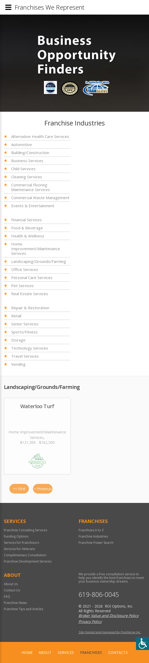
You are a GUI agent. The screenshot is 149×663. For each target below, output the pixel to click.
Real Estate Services (29, 293)
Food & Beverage (27, 227)
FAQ (7, 596)
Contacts (118, 652)
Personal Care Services (32, 277)
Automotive (21, 144)
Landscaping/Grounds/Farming (38, 261)
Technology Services (29, 348)
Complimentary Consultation (25, 555)
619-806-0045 (99, 594)
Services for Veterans (19, 549)
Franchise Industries (93, 536)
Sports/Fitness (24, 331)
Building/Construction (30, 152)
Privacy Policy (90, 621)
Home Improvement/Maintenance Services (35, 248)
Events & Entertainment (32, 205)
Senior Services (24, 323)
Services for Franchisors (21, 542)
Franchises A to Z (91, 530)
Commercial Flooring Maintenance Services (30, 187)
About (45, 652)
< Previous (43, 488)
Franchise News (15, 603)
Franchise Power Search (96, 542)
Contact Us (12, 590)
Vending (18, 364)
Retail (16, 315)
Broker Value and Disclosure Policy (109, 615)
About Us (11, 584)
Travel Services (25, 356)
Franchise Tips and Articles (23, 609)
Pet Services (22, 285)
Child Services (23, 168)
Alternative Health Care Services (40, 136)
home (27, 652)
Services (66, 652)
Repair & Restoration (30, 307)
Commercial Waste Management (40, 197)
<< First (19, 488)
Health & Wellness (27, 235)
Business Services (27, 160)
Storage (18, 340)
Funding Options (16, 536)
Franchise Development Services (27, 561)
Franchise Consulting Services (25, 530)
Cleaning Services (26, 176)
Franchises (91, 652)
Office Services (24, 269)
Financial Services (26, 219)
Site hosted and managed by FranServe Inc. (110, 632)
